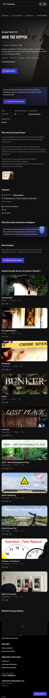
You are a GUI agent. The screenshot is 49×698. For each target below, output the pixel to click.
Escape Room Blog (8, 651)
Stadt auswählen (7, 648)
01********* (7, 195)
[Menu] (42, 4)
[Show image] (8, 175)
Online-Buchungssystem (10, 638)
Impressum (5, 661)
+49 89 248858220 (8, 675)
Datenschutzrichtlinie (9, 668)
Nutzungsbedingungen (9, 664)
